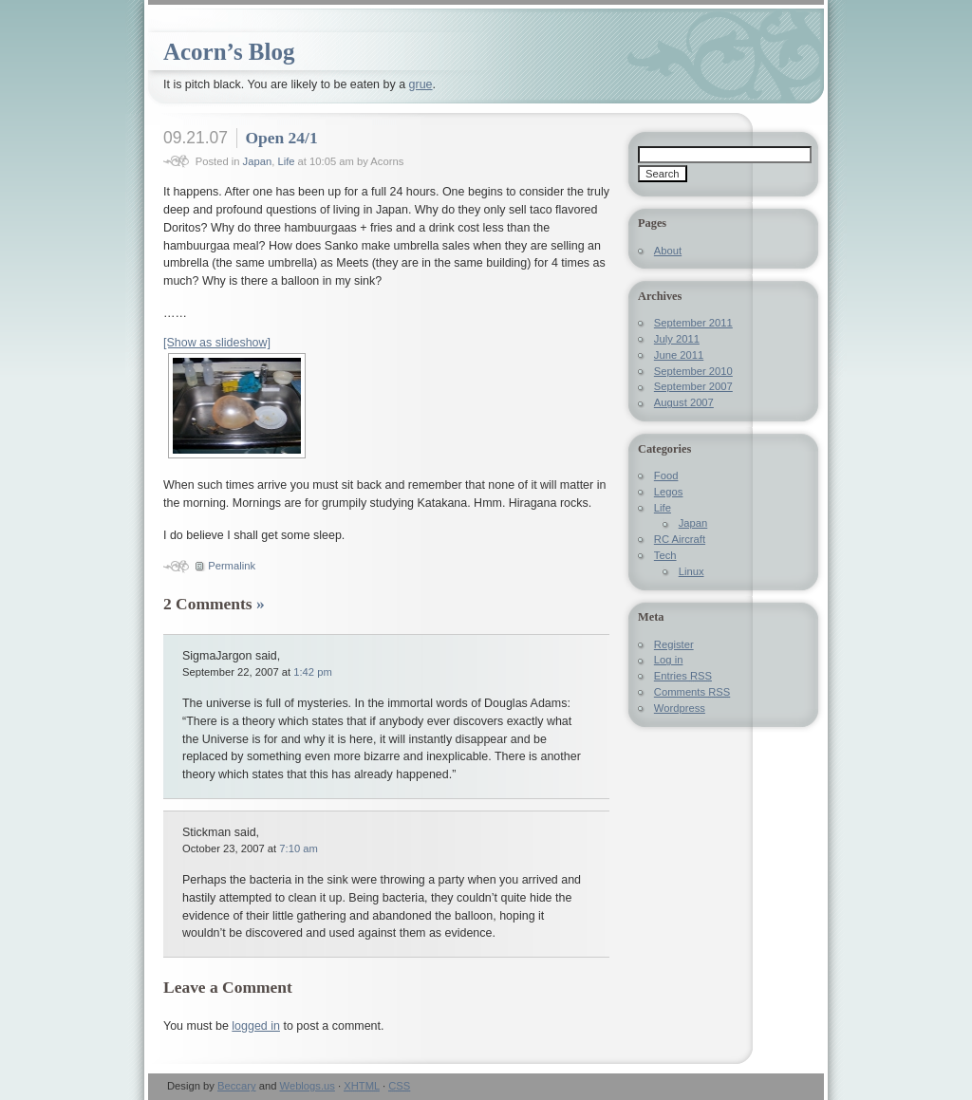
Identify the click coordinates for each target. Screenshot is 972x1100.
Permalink (231, 565)
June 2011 (678, 355)
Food (666, 475)
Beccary (236, 1085)
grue (421, 84)
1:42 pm (312, 672)
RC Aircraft (679, 539)
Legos (668, 491)
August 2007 (684, 402)
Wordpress (679, 708)
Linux (691, 571)
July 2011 (677, 339)
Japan (257, 161)
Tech (665, 555)
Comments (692, 692)
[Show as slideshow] (217, 342)
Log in (668, 659)
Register (674, 644)
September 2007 (693, 386)
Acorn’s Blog (228, 52)
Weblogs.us (307, 1085)
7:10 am (298, 848)
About (668, 250)
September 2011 (693, 322)
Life (285, 161)
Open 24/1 (281, 137)
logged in (256, 1026)
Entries (683, 675)
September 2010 (693, 371)
